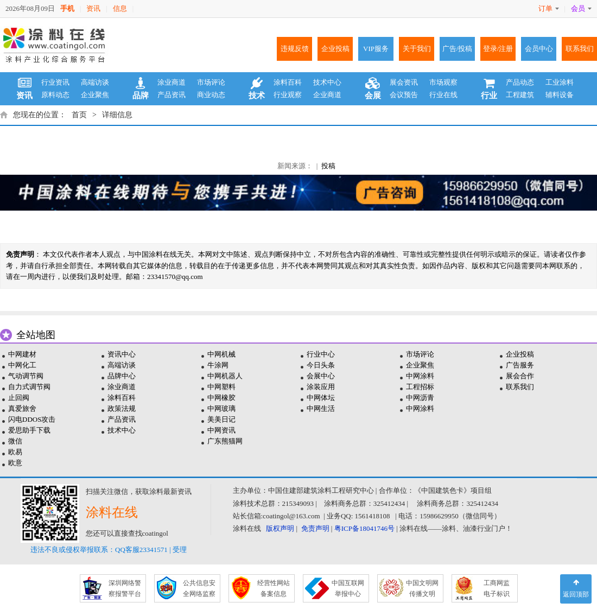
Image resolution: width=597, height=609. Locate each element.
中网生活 (321, 408)
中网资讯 (221, 430)
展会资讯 (404, 82)
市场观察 (443, 82)
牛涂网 (217, 365)
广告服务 (520, 365)
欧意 (15, 463)
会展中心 (321, 376)
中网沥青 (420, 398)
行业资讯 (55, 82)
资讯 (93, 8)
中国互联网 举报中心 (348, 588)
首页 (79, 115)
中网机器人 (225, 376)
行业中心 (321, 354)
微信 (15, 441)
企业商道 (327, 95)
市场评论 (211, 82)
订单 (548, 8)
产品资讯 (171, 95)
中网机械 (221, 354)
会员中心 (539, 49)
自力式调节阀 (29, 387)
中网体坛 (321, 398)
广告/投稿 (457, 49)
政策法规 (121, 408)
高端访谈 (95, 82)
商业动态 (211, 95)
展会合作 (520, 376)
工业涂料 (559, 82)
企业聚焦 (95, 95)
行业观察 (288, 95)
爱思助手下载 (29, 430)
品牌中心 (121, 376)
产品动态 (520, 82)
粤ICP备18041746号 (364, 528)
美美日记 (221, 419)
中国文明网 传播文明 (422, 588)
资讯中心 (121, 354)
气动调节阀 (25, 376)
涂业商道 (171, 82)
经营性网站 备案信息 (273, 588)
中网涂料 (420, 376)
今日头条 (321, 365)
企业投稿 (335, 49)
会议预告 (404, 95)
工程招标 (420, 387)
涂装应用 (321, 387)
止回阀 (18, 398)
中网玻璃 (221, 408)
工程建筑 (520, 95)
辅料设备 (559, 95)
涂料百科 (288, 82)
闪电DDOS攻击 (31, 419)
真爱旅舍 (22, 408)
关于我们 (417, 49)
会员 (581, 8)
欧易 (15, 452)
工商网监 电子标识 (497, 588)
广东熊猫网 (225, 441)
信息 (120, 8)
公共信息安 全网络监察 (199, 588)
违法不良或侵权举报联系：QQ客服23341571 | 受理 (108, 549)
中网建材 (22, 354)
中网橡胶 (221, 398)
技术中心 (327, 82)
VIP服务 (376, 49)
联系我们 (580, 49)
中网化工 (22, 365)
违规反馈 (295, 49)
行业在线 (443, 95)
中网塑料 (221, 387)
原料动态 (55, 95)
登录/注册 (498, 49)
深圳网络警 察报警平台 (125, 588)
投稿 (328, 166)
